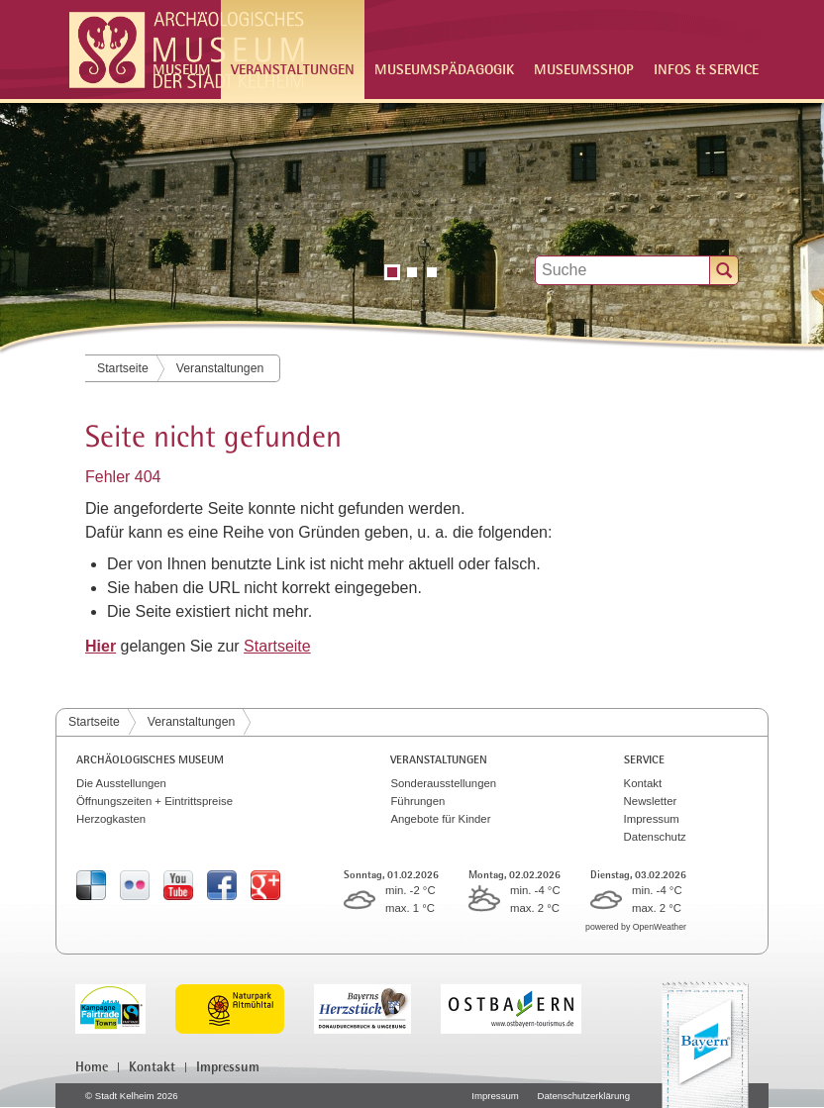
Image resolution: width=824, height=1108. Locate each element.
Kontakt (643, 783)
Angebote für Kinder (440, 819)
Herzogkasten (111, 819)
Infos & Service (706, 68)
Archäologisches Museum (150, 759)
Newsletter (650, 801)
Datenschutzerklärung (584, 1095)
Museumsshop (584, 68)
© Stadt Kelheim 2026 (131, 1095)
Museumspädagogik (444, 68)
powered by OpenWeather (635, 927)
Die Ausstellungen (121, 783)
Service (644, 759)
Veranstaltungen (220, 368)
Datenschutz (655, 837)
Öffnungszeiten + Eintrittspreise (154, 801)
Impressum (651, 819)
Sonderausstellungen (443, 783)
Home (91, 1066)
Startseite (123, 368)
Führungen (417, 801)
